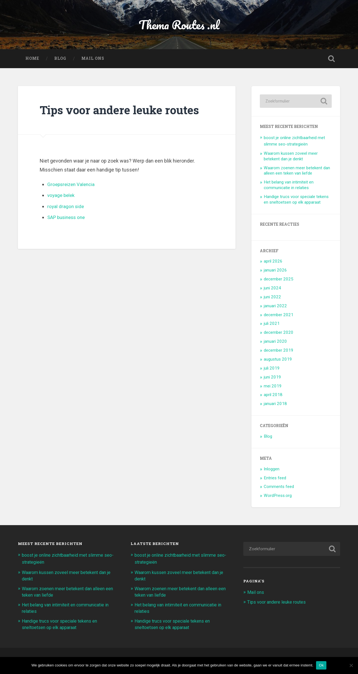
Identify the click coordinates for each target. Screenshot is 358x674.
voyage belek (61, 196)
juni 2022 (272, 298)
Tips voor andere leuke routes (278, 603)
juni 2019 (272, 378)
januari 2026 (275, 271)
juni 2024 (272, 289)
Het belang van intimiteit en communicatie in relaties (289, 186)
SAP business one (67, 219)
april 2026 (273, 262)
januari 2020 (275, 342)
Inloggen (271, 470)
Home (32, 59)
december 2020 (278, 333)
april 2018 (273, 396)
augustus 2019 (278, 360)
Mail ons (92, 59)
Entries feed (275, 479)
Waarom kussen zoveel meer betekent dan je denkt (291, 157)
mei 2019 (273, 387)
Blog (60, 59)
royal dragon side (66, 207)
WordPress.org (278, 496)
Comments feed (279, 487)
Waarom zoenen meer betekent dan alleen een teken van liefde (297, 171)
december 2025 (278, 280)
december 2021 (278, 315)
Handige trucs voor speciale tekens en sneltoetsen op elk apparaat (296, 200)
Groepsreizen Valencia (72, 185)
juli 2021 (272, 324)
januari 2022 (275, 306)
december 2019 (278, 351)
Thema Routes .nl (179, 25)
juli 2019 (272, 369)
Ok (321, 665)
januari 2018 (275, 405)
